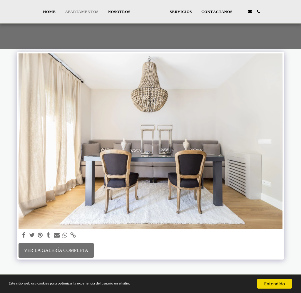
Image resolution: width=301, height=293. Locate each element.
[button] (251, 12)
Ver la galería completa (56, 250)
